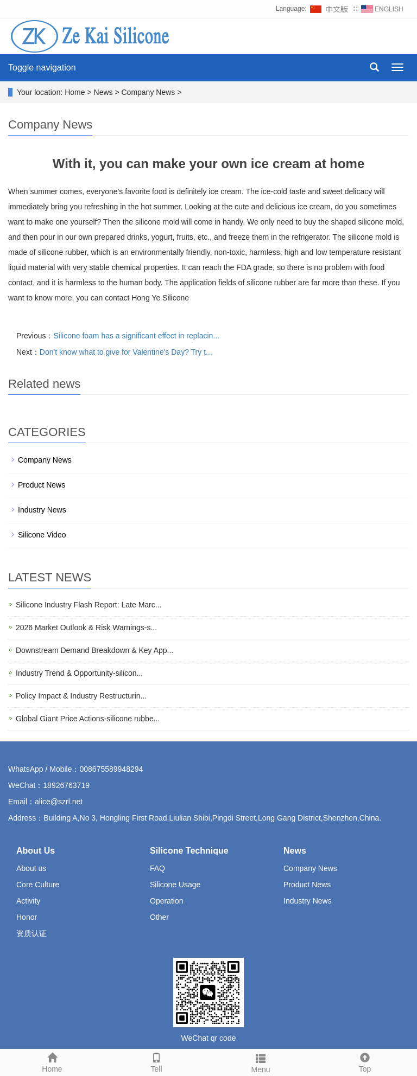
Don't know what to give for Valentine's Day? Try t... (126, 352)
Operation (166, 900)
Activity (28, 900)
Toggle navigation (42, 67)
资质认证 (31, 933)
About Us (35, 850)
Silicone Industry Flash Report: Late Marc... (88, 604)
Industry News (42, 509)
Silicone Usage (175, 884)
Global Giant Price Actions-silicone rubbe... (88, 718)
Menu (260, 1062)
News (294, 850)
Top (365, 1061)
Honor (26, 917)
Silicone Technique (189, 850)
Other (159, 917)
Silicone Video (42, 534)
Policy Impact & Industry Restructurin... (81, 695)
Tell (156, 1061)
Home (52, 1061)
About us (31, 868)
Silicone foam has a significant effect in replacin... (136, 335)
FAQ (157, 868)
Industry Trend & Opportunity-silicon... (79, 673)
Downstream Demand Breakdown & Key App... (94, 650)
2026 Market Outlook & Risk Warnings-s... (86, 627)
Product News (41, 485)
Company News (45, 460)
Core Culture (37, 884)
